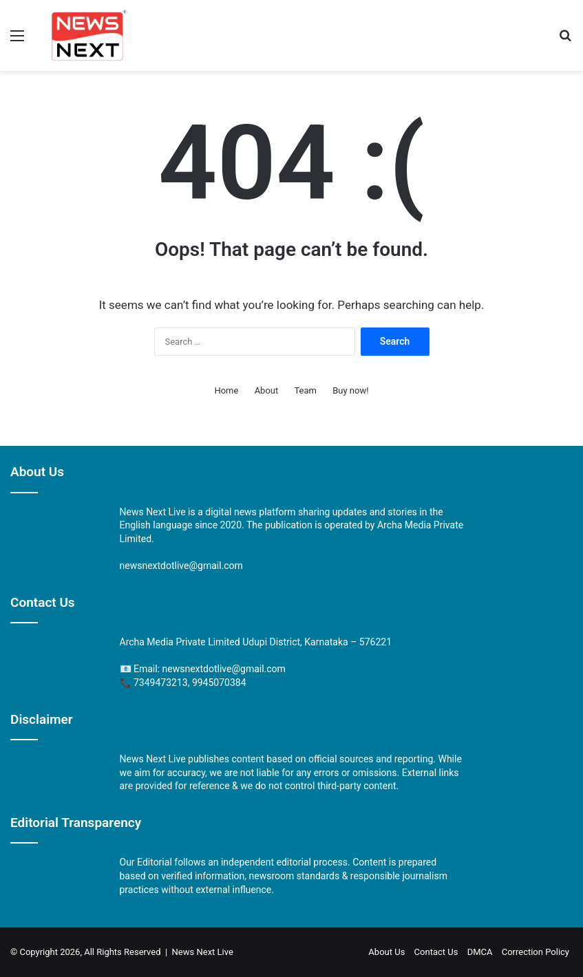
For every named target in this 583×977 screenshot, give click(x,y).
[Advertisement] (291, 174)
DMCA (480, 952)
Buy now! (350, 390)
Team (305, 390)
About (267, 390)
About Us (386, 952)
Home (226, 390)
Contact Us (436, 952)
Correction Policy (535, 952)
